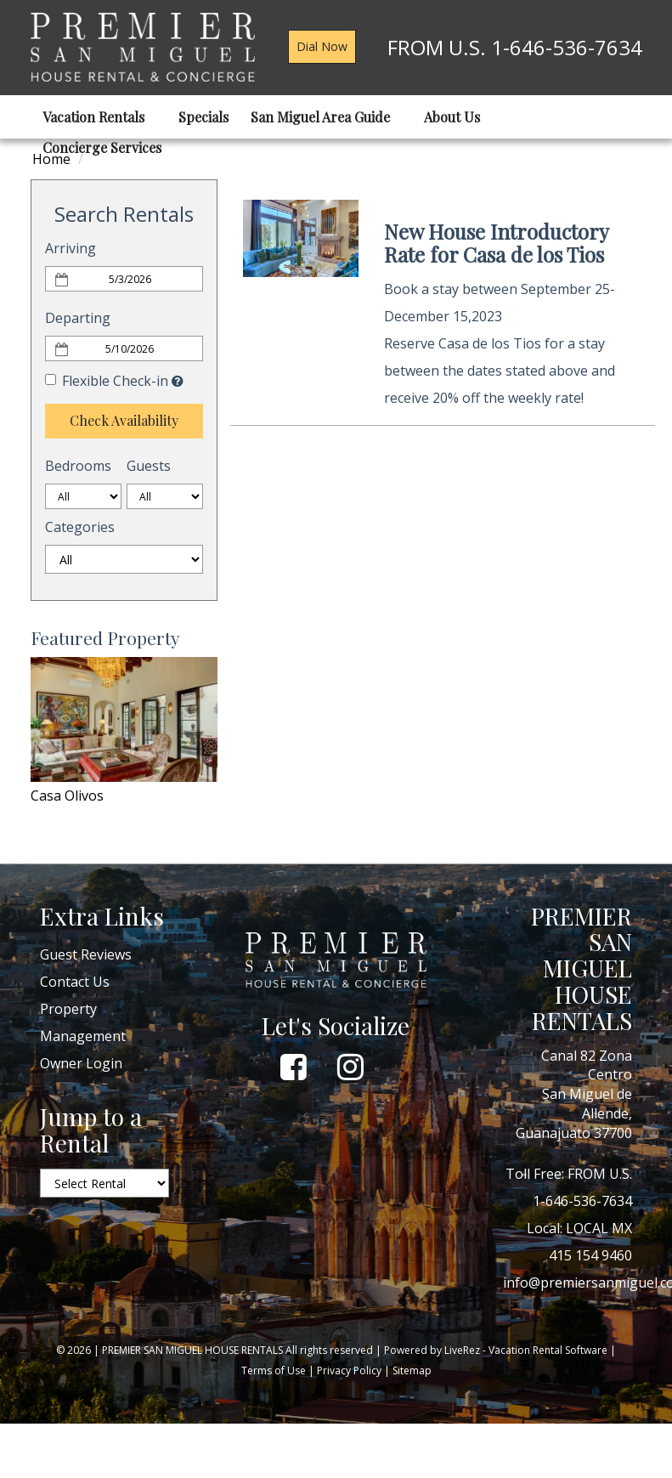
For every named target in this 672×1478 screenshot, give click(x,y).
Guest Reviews (86, 954)
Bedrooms (78, 465)
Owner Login (81, 1063)
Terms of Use (273, 1370)
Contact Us (75, 981)
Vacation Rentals (99, 117)
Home (51, 159)
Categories (80, 527)
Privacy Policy (349, 1370)
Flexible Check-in (106, 380)
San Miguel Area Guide (326, 117)
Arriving (70, 248)
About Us (458, 117)
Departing (77, 318)
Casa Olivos (67, 795)
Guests (149, 465)
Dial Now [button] (321, 46)
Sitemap (412, 1370)
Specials (203, 117)
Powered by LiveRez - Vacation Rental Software (495, 1350)
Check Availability (124, 420)
